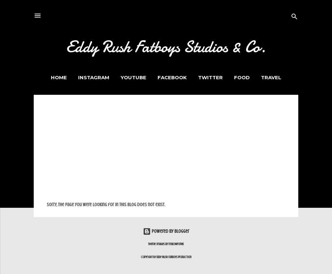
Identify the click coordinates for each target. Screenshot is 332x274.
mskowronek (176, 244)
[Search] (294, 18)
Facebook (172, 77)
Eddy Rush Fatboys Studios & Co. (166, 47)
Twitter (210, 77)
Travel (271, 77)
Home (59, 77)
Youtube (133, 77)
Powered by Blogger (166, 231)
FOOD (242, 77)
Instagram (93, 77)
